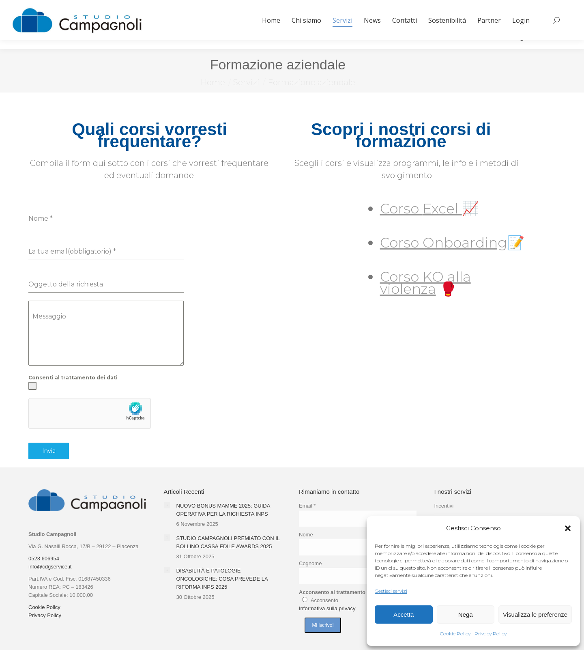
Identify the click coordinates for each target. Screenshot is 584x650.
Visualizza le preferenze (535, 614)
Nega (465, 614)
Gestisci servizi (391, 591)
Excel (442, 208)
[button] (568, 528)
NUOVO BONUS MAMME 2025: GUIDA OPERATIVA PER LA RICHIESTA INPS (223, 510)
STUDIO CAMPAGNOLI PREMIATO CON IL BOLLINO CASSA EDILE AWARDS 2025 (228, 542)
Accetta (403, 614)
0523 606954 (43, 558)
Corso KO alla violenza (425, 282)
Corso (401, 208)
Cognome (310, 563)
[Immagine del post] (167, 505)
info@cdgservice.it (49, 567)
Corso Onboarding (443, 242)
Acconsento (324, 600)
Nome (306, 535)
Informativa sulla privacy (327, 608)
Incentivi (444, 506)
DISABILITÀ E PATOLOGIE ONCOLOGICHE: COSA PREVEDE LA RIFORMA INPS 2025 (222, 579)
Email (307, 506)
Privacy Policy (490, 634)
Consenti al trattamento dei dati (73, 378)
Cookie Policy (455, 634)
